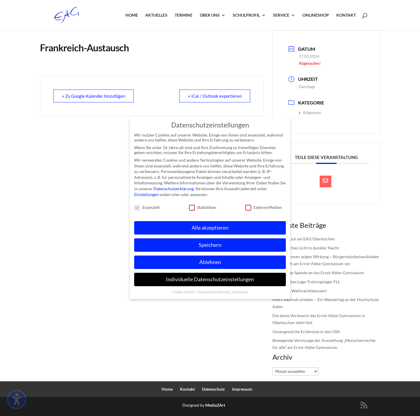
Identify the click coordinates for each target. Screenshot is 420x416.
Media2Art (215, 405)
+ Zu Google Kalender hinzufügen (93, 96)
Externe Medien (263, 205)
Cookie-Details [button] (184, 290)
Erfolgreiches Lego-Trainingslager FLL (306, 281)
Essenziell (147, 205)
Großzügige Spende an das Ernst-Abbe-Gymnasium (318, 272)
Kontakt (346, 15)
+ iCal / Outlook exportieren (215, 96)
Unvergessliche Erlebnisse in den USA (306, 331)
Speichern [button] (210, 243)
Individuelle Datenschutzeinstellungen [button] (210, 277)
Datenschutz (213, 389)
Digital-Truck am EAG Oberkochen (303, 238)
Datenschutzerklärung (173, 186)
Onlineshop (315, 15)
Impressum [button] (240, 290)
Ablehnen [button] (210, 260)
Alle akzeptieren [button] (210, 226)
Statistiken (202, 205)
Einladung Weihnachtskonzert (299, 290)
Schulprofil (246, 15)
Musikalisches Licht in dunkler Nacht (305, 247)
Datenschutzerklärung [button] (213, 290)
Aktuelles (156, 15)
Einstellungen (146, 192)
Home (131, 15)
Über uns (210, 15)
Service (281, 15)
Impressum (242, 389)
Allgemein (310, 112)
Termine (183, 15)
